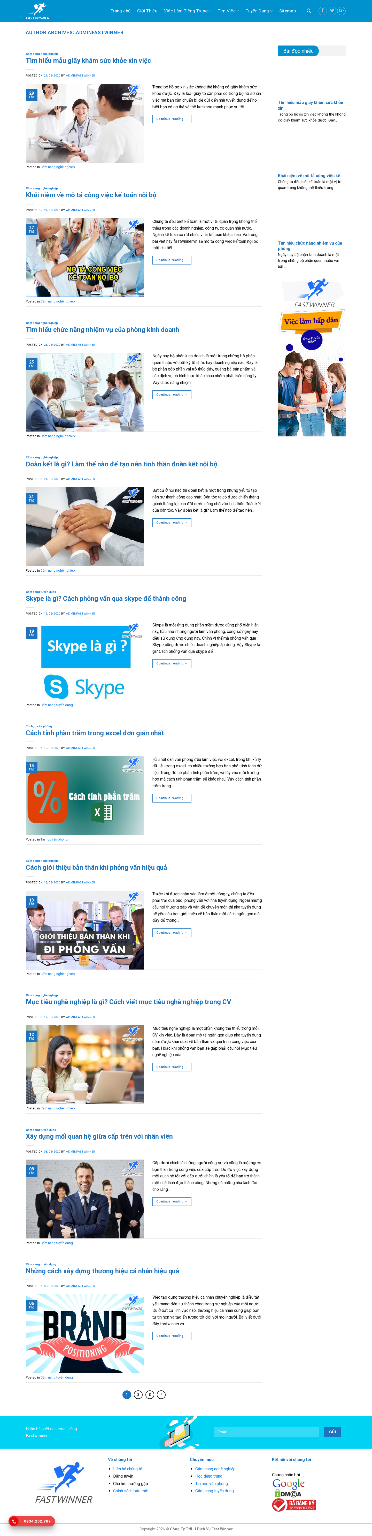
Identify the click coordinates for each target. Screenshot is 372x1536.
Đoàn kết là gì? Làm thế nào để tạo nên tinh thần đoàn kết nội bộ (121, 464)
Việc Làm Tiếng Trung (187, 10)
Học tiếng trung (208, 1476)
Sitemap (287, 10)
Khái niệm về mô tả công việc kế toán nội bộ (91, 195)
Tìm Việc (228, 10)
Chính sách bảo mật (131, 1490)
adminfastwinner (100, 32)
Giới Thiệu (147, 10)
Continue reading (172, 119)
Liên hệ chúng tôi (128, 1468)
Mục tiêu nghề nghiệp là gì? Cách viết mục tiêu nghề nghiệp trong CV (128, 1002)
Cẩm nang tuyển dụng (41, 592)
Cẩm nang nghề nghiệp (42, 54)
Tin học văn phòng (39, 726)
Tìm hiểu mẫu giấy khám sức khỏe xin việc (88, 60)
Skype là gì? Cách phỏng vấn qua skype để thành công (106, 598)
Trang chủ (120, 10)
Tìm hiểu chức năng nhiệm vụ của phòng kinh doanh (102, 330)
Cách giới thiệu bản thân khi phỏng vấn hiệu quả (96, 867)
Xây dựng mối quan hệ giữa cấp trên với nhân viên (99, 1136)
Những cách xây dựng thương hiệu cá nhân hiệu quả (102, 1271)
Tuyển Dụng (259, 10)
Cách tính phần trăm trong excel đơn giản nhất (95, 733)
